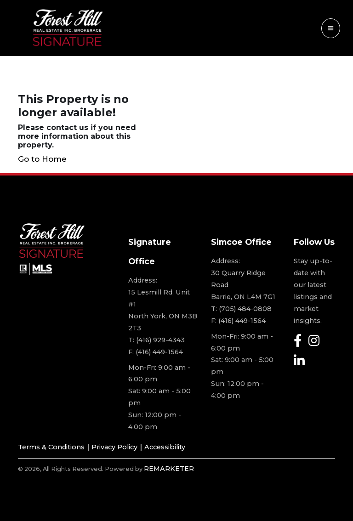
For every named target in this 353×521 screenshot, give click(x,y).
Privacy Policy (114, 447)
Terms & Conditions (51, 447)
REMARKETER (169, 468)
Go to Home (42, 159)
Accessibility (164, 447)
